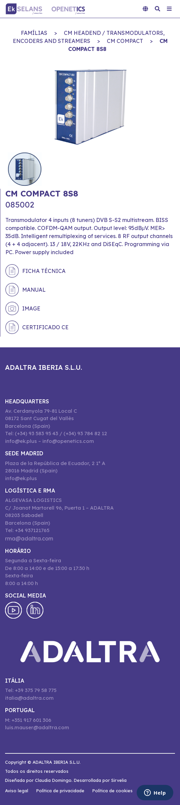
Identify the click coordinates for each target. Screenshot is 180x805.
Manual (34, 289)
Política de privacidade (60, 790)
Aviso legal (16, 790)
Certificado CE (45, 327)
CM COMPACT (125, 41)
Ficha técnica (43, 271)
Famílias (34, 33)
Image (31, 308)
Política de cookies (112, 790)
